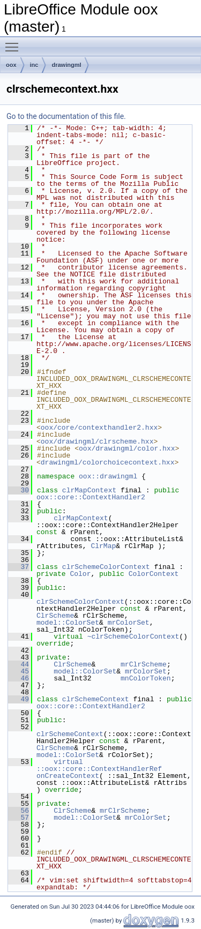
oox (11, 65)
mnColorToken (146, 678)
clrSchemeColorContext (106, 567)
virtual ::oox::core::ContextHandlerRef (99, 765)
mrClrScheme (144, 664)
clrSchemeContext (95, 699)
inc (34, 65)
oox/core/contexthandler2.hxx (99, 427)
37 (18, 567)
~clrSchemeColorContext (133, 636)
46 (18, 678)
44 (18, 664)
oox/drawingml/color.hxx (127, 448)
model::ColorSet (67, 622)
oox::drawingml (108, 476)
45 (18, 671)
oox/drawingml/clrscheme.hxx (97, 441)
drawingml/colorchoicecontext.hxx (108, 462)
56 (18, 810)
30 (18, 490)
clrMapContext (89, 490)
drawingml (66, 65)
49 (18, 699)
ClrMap (103, 546)
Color (80, 574)
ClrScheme (55, 615)
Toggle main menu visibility (14, 42)
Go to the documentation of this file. (66, 116)
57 (18, 817)
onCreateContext (67, 776)
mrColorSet (129, 622)
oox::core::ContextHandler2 (90, 497)
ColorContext (154, 574)
